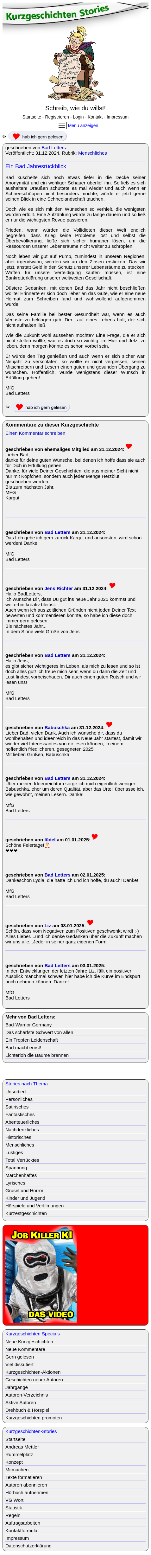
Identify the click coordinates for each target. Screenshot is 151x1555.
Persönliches (19, 1099)
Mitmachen (16, 1469)
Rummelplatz (19, 1454)
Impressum (118, 116)
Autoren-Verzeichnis (26, 1395)
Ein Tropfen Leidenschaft (31, 1040)
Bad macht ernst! (23, 1047)
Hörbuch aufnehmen (26, 1492)
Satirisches (16, 1106)
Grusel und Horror (24, 1190)
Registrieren (57, 116)
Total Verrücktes (22, 1160)
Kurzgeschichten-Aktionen (32, 1372)
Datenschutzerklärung (28, 1545)
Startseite (31, 116)
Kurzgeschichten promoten (33, 1417)
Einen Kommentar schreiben (35, 433)
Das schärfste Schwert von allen (39, 1032)
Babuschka (57, 727)
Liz (47, 925)
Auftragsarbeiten (22, 1523)
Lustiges (14, 1152)
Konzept (14, 1462)
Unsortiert (15, 1091)
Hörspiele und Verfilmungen (34, 1205)
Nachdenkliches (22, 1129)
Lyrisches (15, 1183)
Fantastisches (20, 1114)
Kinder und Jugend (25, 1198)
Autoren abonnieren (26, 1485)
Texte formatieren (23, 1477)
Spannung (16, 1167)
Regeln (13, 1515)
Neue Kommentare (25, 1349)
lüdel (49, 839)
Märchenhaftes (21, 1175)
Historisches (18, 1137)
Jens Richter (58, 588)
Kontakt (95, 116)
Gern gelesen (19, 1356)
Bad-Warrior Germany (28, 1024)
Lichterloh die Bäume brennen (37, 1055)
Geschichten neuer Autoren (34, 1379)
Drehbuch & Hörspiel (27, 1410)
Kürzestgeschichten (26, 1213)
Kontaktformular (22, 1530)
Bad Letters (53, 147)
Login (78, 116)
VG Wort (14, 1500)
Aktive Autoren (20, 1402)
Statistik (13, 1507)
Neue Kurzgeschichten (29, 1341)
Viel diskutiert (19, 1364)
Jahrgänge (16, 1387)
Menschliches (92, 153)
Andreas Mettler (22, 1446)
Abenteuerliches (22, 1122)
